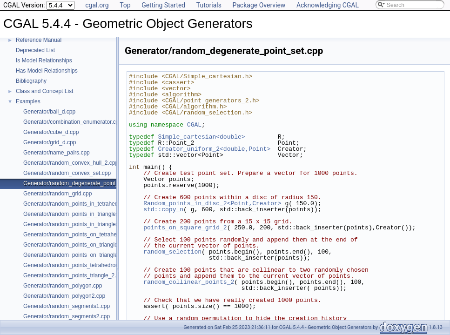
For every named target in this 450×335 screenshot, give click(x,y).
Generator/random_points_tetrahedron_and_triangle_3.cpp (96, 265)
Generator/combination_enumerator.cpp (72, 122)
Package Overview (258, 5)
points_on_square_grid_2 (185, 227)
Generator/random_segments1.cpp (66, 306)
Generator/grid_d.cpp (49, 142)
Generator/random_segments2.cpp (66, 316)
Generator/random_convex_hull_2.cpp (70, 163)
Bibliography (31, 81)
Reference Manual (38, 40)
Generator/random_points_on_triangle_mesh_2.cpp (87, 244)
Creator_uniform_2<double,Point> (214, 149)
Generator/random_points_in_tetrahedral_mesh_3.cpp (90, 204)
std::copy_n (163, 209)
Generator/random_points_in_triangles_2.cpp (79, 214)
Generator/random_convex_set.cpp (67, 173)
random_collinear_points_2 (188, 282)
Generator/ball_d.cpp (49, 111)
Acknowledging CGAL (327, 5)
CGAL (194, 125)
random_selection (172, 252)
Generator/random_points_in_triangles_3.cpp (79, 224)
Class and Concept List (44, 91)
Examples (28, 101)
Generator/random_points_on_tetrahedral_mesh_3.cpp (91, 234)
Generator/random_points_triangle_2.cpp (74, 275)
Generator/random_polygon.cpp (62, 285)
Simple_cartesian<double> (201, 137)
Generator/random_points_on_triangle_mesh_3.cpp (87, 255)
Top (125, 5)
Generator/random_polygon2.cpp (64, 296)
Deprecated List (35, 50)
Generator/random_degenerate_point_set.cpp (80, 183)
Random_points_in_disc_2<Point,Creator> (212, 203)
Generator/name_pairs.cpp (56, 152)
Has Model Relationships (47, 70)
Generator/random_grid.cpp (57, 193)
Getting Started (163, 5)
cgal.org (96, 5)
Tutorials (209, 5)
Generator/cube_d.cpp (51, 132)
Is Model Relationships (44, 60)
